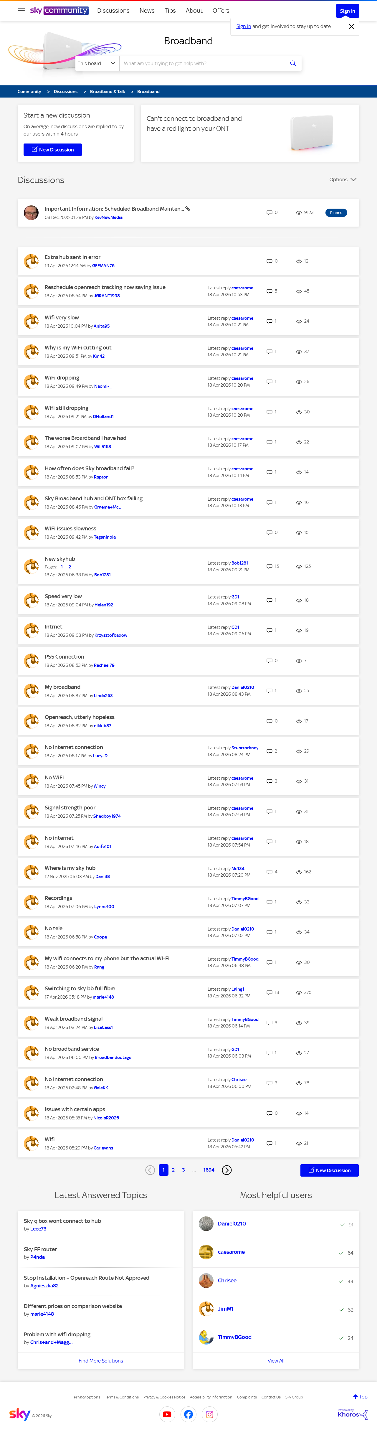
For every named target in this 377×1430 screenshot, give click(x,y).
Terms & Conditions (122, 1397)
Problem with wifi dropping (57, 1334)
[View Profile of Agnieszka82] (44, 1286)
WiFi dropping (62, 377)
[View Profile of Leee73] (38, 1229)
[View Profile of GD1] (235, 597)
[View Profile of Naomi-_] (103, 386)
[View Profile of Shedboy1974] (107, 816)
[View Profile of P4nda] (37, 1257)
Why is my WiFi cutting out (78, 347)
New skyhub (60, 558)
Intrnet (53, 626)
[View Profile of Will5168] (102, 446)
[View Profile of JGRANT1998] (107, 295)
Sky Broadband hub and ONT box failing (94, 498)
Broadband (188, 41)
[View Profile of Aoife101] (102, 846)
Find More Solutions (101, 1361)
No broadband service (72, 1048)
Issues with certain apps (75, 1109)
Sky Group (294, 1397)
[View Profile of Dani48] (102, 876)
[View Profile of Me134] (238, 868)
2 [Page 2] (173, 1170)
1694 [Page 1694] (209, 1170)
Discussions (113, 10)
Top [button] (363, 1397)
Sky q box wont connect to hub (62, 1221)
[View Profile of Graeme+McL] (107, 507)
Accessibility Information (211, 1397)
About (194, 10)
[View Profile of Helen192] (104, 605)
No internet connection (74, 747)
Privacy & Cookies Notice (164, 1397)
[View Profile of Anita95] (102, 326)
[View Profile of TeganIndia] (105, 537)
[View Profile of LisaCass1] (103, 1027)
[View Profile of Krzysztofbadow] (111, 635)
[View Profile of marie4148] (103, 997)
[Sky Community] (59, 10)
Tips (170, 10)
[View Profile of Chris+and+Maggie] (51, 1342)
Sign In (347, 11)
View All (276, 1361)
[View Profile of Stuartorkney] (245, 748)
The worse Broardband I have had (85, 438)
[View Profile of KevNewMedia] (109, 217)
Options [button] (339, 179)
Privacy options (87, 1397)
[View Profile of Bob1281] (102, 575)
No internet (59, 837)
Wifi (50, 1139)
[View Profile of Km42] (99, 356)
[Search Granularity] (97, 63)
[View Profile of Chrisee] (239, 1079)
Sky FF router (40, 1249)
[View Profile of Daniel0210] (243, 687)
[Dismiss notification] (351, 26)
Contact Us (271, 1397)
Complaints (247, 1397)
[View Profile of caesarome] (242, 288)
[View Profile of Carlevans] (103, 1148)
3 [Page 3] (183, 1170)
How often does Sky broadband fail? (89, 468)
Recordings (58, 898)
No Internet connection (74, 1079)
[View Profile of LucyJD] (100, 755)
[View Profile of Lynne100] (104, 906)
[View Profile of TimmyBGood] (245, 898)
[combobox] (201, 63)
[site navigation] (21, 11)
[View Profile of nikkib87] (102, 725)
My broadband (62, 687)
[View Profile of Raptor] (101, 477)
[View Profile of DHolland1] (103, 416)
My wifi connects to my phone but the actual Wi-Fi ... (109, 958)
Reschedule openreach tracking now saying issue (105, 287)
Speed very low (63, 596)
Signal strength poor (70, 807)
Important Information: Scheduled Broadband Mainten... (115, 208)
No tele (53, 928)
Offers (221, 10)
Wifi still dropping (66, 408)
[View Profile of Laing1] (238, 989)
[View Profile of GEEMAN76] (103, 265)
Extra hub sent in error (72, 257)
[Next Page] (227, 1170)
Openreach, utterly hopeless (80, 717)
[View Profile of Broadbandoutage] (113, 1057)
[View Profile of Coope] (100, 937)
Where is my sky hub (70, 868)
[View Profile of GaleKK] (101, 1088)
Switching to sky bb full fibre (80, 988)
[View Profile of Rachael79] (104, 665)
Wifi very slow (62, 317)
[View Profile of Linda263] (103, 695)
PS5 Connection (64, 656)
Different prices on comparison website (73, 1306)
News (147, 10)
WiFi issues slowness (70, 528)
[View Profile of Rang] (99, 967)
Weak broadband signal (73, 1018)
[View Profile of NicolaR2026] (106, 1118)
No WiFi (54, 777)
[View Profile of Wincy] (100, 786)
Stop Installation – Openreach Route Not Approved (86, 1277)
